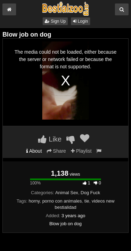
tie (87, 201)
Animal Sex (66, 192)
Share (56, 151)
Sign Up (55, 21)
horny (34, 201)
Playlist (81, 151)
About (34, 151)
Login (80, 21)
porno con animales (62, 201)
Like (49, 139)
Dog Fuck (90, 192)
